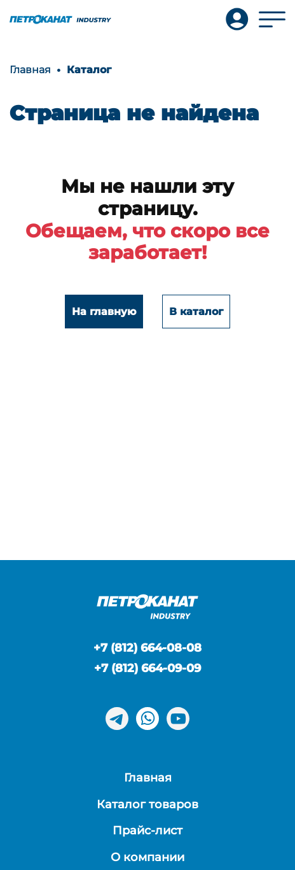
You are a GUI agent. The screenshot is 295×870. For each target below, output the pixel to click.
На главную (104, 311)
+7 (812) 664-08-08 (147, 648)
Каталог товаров (147, 804)
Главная (148, 778)
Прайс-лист (147, 831)
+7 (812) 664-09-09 (147, 668)
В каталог (196, 311)
